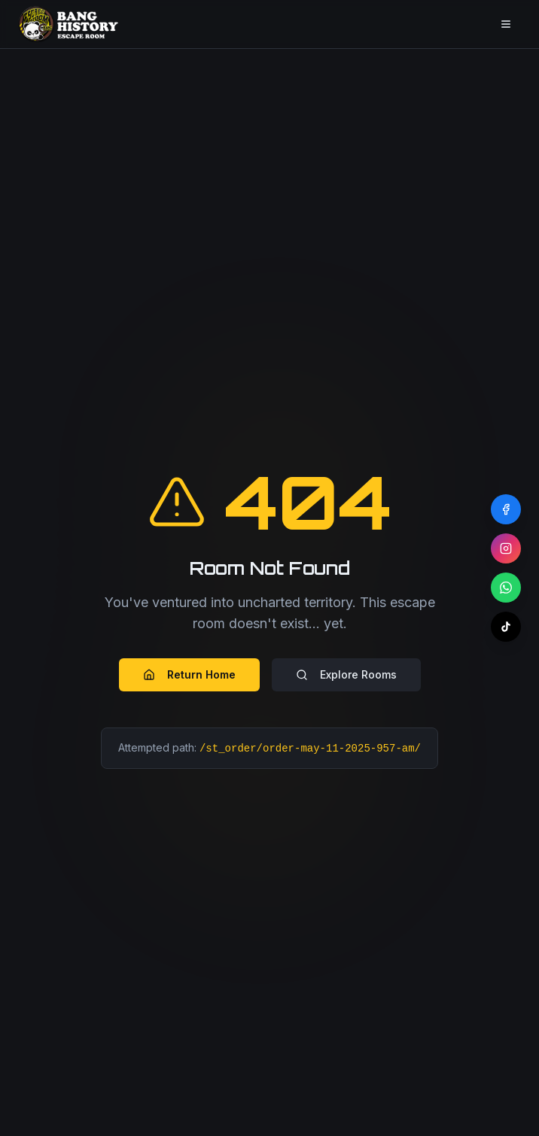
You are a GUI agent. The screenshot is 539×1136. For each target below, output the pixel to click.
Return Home (189, 674)
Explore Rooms (346, 674)
